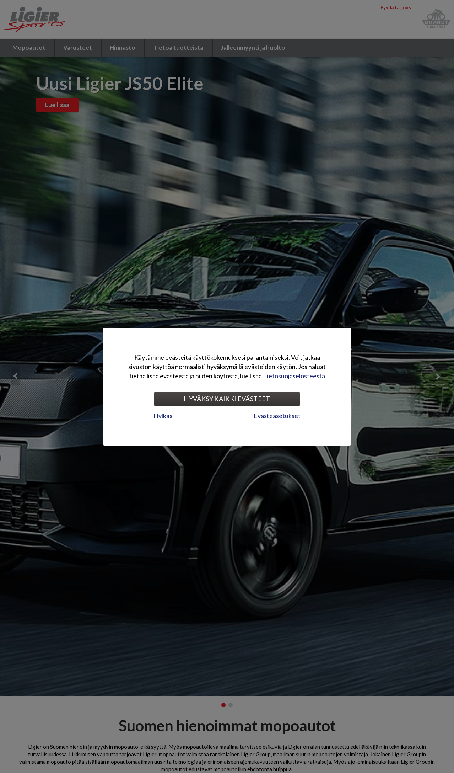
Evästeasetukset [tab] (277, 416)
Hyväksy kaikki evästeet (227, 399)
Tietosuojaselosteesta (294, 376)
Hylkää (163, 416)
